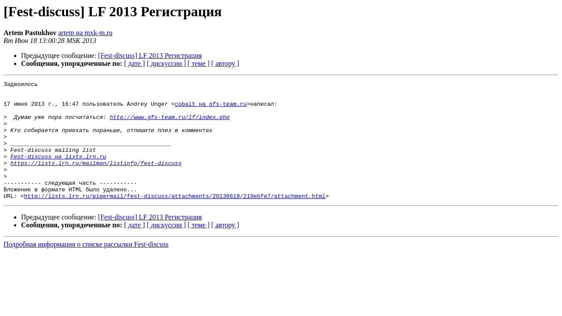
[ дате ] (134, 63)
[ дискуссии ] (166, 63)
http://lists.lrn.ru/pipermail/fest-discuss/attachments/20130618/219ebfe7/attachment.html (174, 219)
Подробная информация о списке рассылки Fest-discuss (86, 268)
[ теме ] (198, 63)
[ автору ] (225, 63)
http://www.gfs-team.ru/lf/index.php (170, 125)
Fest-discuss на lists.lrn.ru (58, 172)
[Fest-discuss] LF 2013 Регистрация (150, 55)
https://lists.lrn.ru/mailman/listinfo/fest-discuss (96, 180)
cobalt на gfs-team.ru (211, 109)
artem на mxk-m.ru (85, 32)
